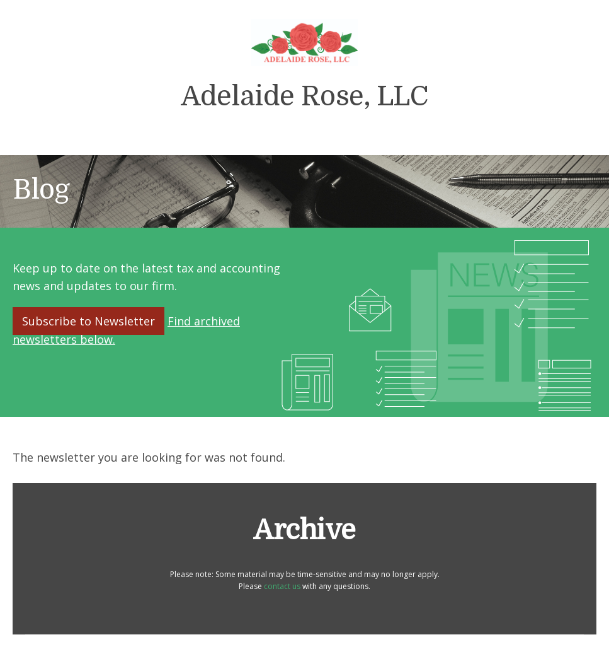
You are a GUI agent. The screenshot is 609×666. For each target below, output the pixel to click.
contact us (282, 586)
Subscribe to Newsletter (88, 321)
